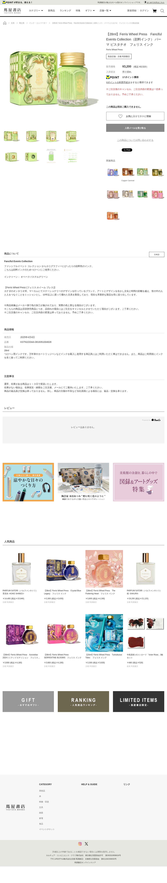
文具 (41, 807)
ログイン (144, 10)
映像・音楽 (44, 802)
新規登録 (131, 10)
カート (155, 12)
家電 (41, 818)
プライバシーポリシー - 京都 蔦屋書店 (98, 840)
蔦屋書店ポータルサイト (134, 791)
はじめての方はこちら (155, 2)
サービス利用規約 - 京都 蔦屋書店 (96, 813)
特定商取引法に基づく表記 (93, 824)
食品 (41, 824)
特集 (78, 10)
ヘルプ (84, 796)
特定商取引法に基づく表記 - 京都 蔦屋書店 (99, 829)
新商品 (51, 10)
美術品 (42, 791)
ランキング (65, 10)
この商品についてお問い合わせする (135, 140)
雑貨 (41, 813)
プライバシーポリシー (91, 835)
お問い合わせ (87, 802)
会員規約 (85, 818)
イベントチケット (47, 829)
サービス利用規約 (89, 807)
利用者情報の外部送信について (94, 846)
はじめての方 (87, 791)
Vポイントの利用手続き (118, 82)
